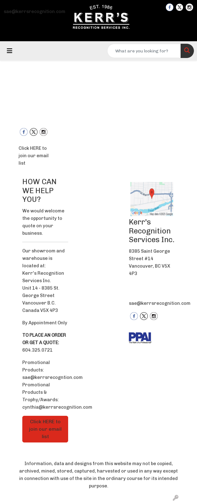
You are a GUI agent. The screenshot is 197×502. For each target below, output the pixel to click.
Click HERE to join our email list (34, 155)
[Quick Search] (144, 51)
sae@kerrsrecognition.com (34, 11)
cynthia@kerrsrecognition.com (57, 407)
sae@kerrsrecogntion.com (52, 377)
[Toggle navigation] (9, 51)
